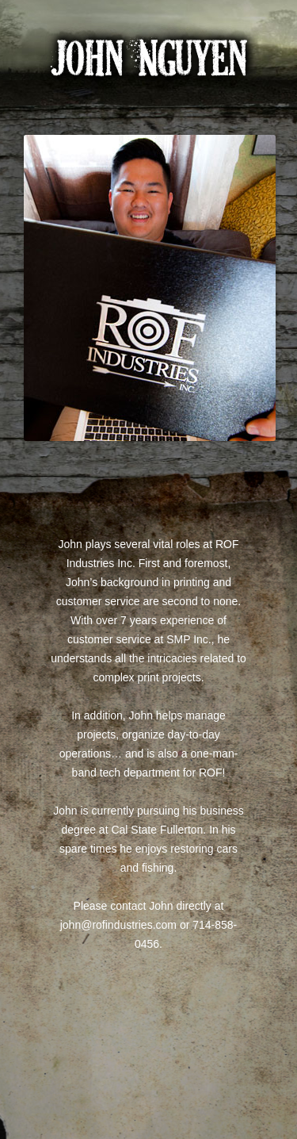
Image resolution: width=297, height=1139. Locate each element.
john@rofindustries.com (118, 924)
